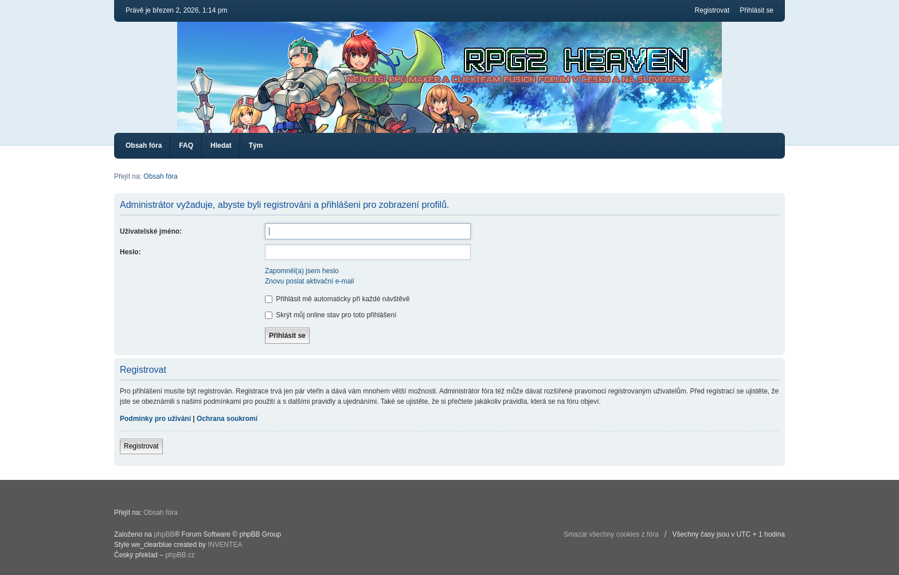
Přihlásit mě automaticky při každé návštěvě (337, 299)
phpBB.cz (179, 555)
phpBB (164, 534)
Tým (256, 145)
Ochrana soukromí (227, 419)
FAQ (186, 145)
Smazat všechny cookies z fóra (611, 534)
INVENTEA (225, 545)
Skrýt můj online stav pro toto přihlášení (330, 315)
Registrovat (712, 10)
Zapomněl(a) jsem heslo (302, 271)
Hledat (221, 145)
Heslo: (130, 252)
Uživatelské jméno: (151, 231)
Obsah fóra (144, 145)
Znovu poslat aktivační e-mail (309, 281)
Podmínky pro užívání (155, 419)
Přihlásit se (756, 10)
